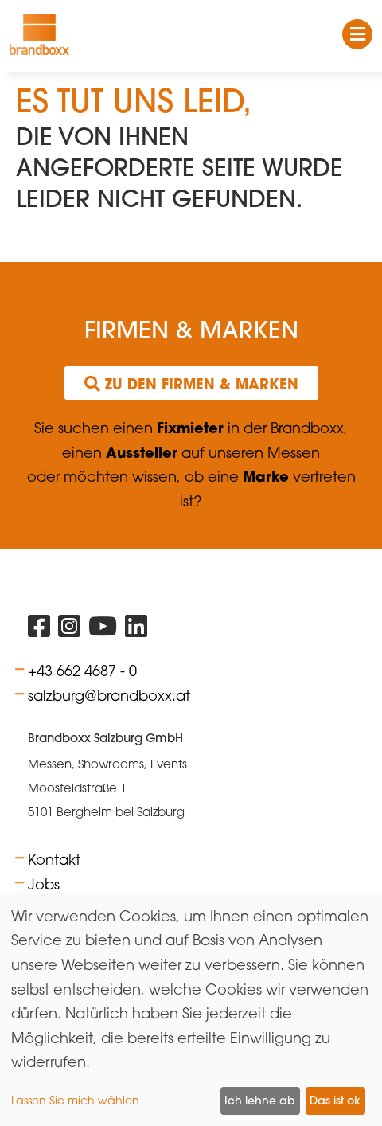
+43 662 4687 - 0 (82, 670)
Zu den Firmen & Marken (191, 383)
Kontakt (54, 859)
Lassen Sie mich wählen (75, 1100)
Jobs (44, 884)
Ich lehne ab (259, 1100)
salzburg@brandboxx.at (109, 695)
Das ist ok (335, 1100)
